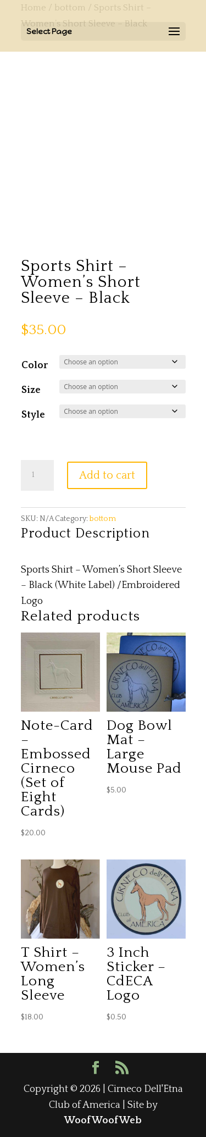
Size (31, 390)
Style (33, 414)
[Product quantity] (37, 475)
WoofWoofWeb (103, 1120)
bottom (103, 518)
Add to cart (107, 475)
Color (34, 365)
